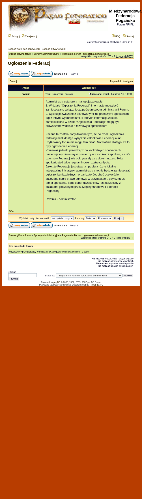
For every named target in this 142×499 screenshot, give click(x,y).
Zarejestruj (29, 36)
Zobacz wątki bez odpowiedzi (24, 49)
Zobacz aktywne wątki (54, 49)
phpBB (57, 282)
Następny (128, 81)
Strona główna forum (20, 54)
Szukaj (128, 36)
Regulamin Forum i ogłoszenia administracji (85, 54)
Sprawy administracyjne (47, 54)
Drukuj (13, 81)
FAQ (116, 36)
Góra (11, 211)
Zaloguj (14, 36)
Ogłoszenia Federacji (30, 63)
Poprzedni (115, 81)
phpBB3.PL (97, 285)
